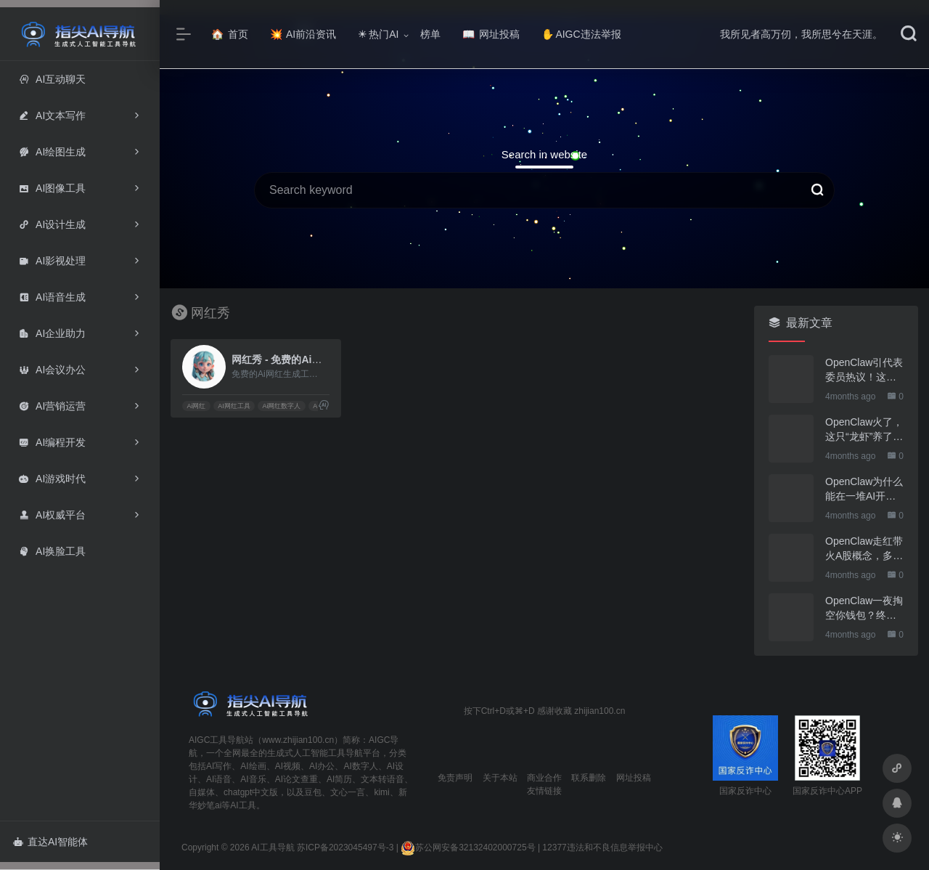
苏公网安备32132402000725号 (468, 847)
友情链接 (544, 791)
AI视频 (287, 766)
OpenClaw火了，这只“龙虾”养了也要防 (864, 430)
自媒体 (202, 792)
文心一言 (347, 792)
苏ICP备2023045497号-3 (345, 847)
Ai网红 (196, 406)
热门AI (378, 34)
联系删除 (588, 778)
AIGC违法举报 (581, 34)
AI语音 (219, 779)
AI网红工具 (234, 406)
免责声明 (455, 778)
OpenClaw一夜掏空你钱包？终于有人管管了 (864, 608)
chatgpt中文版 (251, 792)
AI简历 (339, 779)
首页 (229, 34)
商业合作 (544, 778)
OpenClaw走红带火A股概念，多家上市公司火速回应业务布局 (864, 549)
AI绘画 (253, 766)
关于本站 (500, 778)
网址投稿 (491, 34)
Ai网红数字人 (281, 406)
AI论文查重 (296, 779)
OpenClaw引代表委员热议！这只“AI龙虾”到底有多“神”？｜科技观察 (864, 370)
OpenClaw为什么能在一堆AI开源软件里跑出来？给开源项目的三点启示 (864, 489)
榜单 (430, 34)
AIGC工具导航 (217, 740)
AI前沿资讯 (303, 34)
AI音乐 (253, 779)
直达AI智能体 (50, 841)
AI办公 (322, 766)
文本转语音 (382, 779)
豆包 (313, 792)
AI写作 (219, 766)
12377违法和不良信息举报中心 (602, 847)
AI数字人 (360, 766)
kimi (381, 792)
